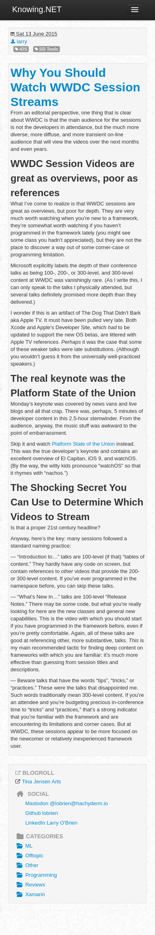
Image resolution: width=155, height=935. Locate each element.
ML (23, 846)
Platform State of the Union (83, 444)
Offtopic (29, 855)
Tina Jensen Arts (41, 781)
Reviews (30, 884)
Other (26, 865)
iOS (21, 49)
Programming (36, 875)
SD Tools (46, 49)
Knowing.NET (37, 9)
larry (19, 41)
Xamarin (30, 894)
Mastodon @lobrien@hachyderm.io (66, 803)
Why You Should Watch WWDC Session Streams (75, 87)
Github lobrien (41, 813)
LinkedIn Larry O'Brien (51, 823)
